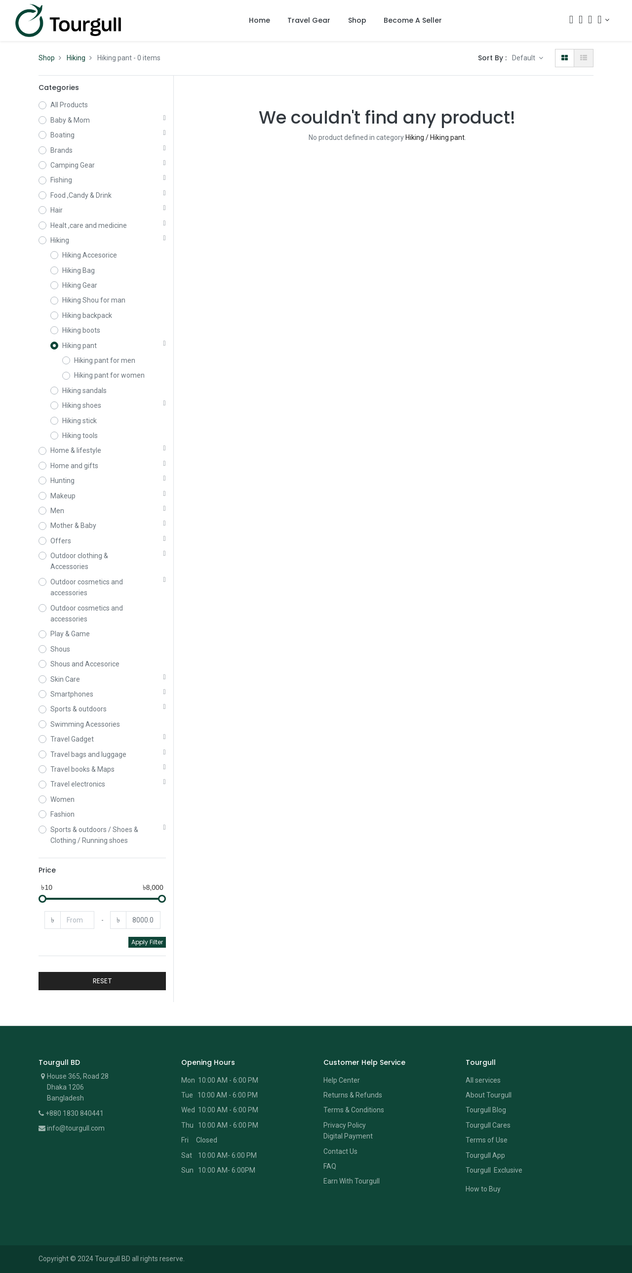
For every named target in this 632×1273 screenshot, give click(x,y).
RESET (102, 981)
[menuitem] (259, 20)
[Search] (571, 21)
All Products (69, 105)
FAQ (329, 1166)
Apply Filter (147, 942)
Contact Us (340, 1151)
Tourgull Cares (488, 1125)
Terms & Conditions (353, 1110)
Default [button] (524, 58)
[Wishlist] (590, 21)
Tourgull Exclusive (495, 1170)
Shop (47, 58)
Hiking (76, 58)
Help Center (341, 1080)
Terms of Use (487, 1140)
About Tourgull (489, 1095)
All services (483, 1080)
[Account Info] (603, 19)
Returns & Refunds (352, 1095)
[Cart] (581, 21)
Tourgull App (485, 1155)
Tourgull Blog (486, 1110)
